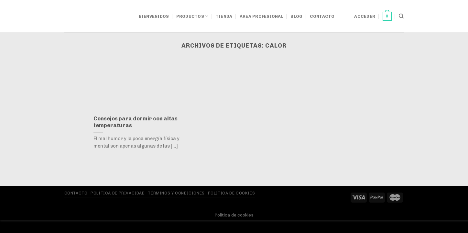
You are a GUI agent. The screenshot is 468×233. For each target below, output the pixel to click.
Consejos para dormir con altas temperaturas (135, 122)
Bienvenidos (154, 16)
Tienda (224, 16)
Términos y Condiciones (176, 193)
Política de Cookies (231, 193)
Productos (192, 16)
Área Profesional (261, 16)
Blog (296, 16)
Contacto (322, 16)
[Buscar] (401, 16)
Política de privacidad (118, 193)
